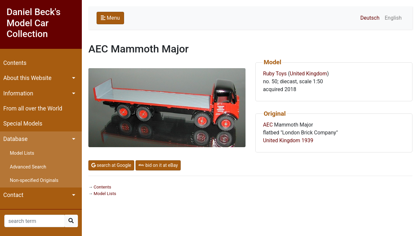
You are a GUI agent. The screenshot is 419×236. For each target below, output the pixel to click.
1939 (307, 140)
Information (18, 93)
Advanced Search (28, 167)
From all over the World (32, 108)
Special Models (22, 123)
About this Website (27, 78)
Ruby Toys (274, 73)
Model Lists (22, 153)
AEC (268, 125)
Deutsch (369, 18)
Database (15, 139)
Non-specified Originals (34, 180)
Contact (13, 195)
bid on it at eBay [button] (158, 165)
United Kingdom (308, 73)
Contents (15, 63)
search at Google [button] (111, 165)
